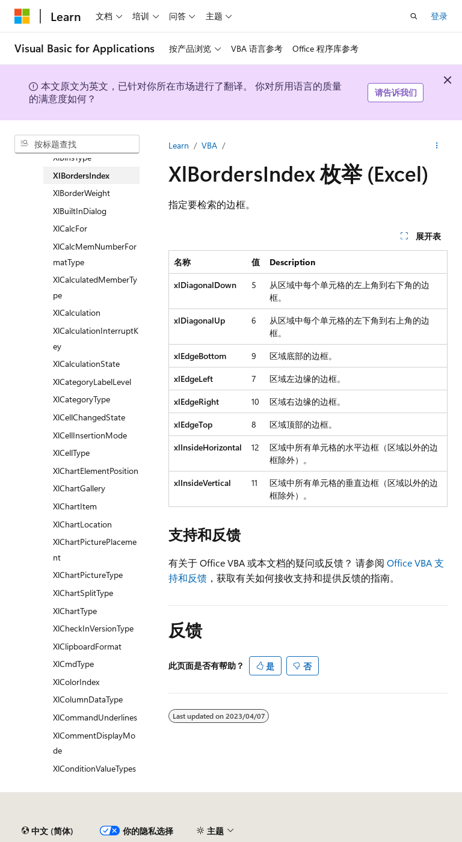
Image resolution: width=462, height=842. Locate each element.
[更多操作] (437, 145)
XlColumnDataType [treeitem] (88, 699)
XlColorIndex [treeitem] (76, 681)
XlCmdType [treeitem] (73, 663)
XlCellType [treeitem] (71, 452)
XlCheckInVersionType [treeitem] (93, 628)
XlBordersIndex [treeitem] (81, 175)
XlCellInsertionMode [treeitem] (90, 435)
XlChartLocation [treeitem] (82, 524)
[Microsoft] (22, 16)
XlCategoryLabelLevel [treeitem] (92, 381)
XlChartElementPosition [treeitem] (95, 470)
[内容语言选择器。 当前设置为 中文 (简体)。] (47, 831)
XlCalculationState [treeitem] (86, 363)
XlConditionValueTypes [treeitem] (94, 768)
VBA (209, 145)
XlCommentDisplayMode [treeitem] (94, 743)
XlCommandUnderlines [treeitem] (95, 717)
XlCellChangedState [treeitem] (89, 417)
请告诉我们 (396, 92)
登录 (439, 16)
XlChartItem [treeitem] (75, 506)
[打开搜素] (414, 16)
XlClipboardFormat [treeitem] (87, 646)
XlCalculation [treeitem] (76, 312)
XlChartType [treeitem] (75, 610)
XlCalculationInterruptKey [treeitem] (95, 338)
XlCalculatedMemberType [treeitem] (95, 287)
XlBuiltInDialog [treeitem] (79, 211)
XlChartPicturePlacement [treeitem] (95, 549)
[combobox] (77, 144)
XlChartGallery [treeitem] (79, 488)
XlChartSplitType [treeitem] (83, 592)
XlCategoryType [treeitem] (81, 399)
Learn (178, 145)
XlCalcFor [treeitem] (70, 228)
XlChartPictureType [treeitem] (88, 574)
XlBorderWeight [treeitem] (81, 192)
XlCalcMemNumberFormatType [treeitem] (95, 254)
